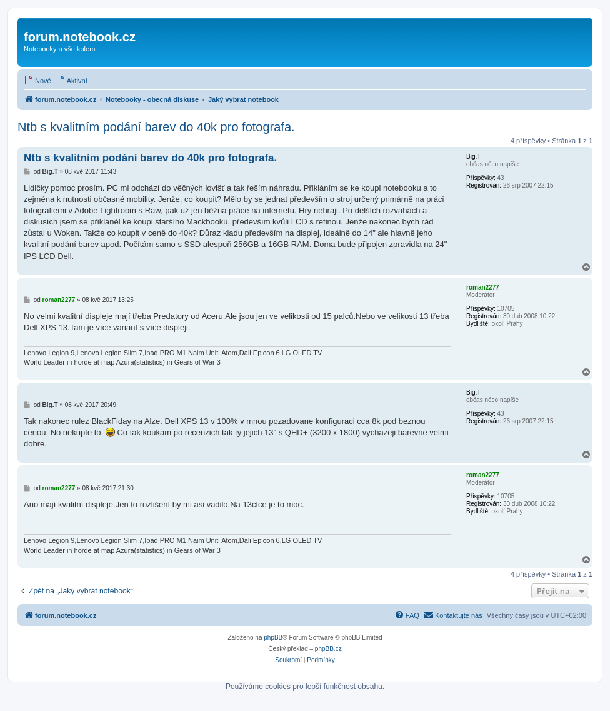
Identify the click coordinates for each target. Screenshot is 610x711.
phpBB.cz (328, 648)
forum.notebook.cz (80, 37)
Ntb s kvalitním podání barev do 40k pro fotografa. (156, 127)
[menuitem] (37, 80)
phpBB (273, 637)
